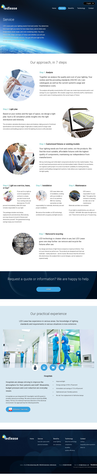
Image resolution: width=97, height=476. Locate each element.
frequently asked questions (87, 444)
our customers (57, 444)
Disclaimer (94, 465)
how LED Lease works (43, 441)
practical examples (43, 444)
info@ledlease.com (84, 465)
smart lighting (57, 441)
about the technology (70, 441)
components (68, 444)
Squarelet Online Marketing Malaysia (88, 467)
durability (67, 447)
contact (48, 289)
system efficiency (70, 450)
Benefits (71, 8)
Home (54, 8)
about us (82, 447)
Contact (91, 8)
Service (62, 8)
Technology (81, 8)
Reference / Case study (20, 409)
